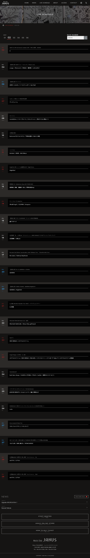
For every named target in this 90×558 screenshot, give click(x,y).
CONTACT (73, 3)
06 (27, 37)
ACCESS (64, 3)
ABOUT (55, 3)
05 (23, 37)
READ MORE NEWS (80, 496)
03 (14, 37)
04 (18, 37)
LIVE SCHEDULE (45, 3)
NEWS (34, 3)
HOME (27, 3)
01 (4, 36)
